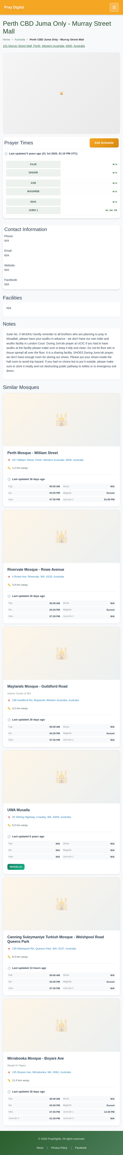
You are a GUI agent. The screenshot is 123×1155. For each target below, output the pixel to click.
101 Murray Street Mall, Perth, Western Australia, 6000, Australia (44, 46)
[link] (61, 450)
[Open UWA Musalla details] (61, 776)
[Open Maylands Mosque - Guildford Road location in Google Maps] (45, 700)
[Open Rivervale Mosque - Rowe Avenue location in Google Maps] (38, 577)
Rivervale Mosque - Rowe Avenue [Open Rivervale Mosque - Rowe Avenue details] (35, 569)
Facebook (80, 1147)
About (40, 1147)
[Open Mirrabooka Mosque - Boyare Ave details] (61, 1025)
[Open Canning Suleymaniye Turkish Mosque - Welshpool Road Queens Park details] (61, 903)
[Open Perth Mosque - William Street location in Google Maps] (48, 460)
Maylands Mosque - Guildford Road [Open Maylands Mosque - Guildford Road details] (37, 686)
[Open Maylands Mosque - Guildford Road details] (61, 653)
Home (6, 39)
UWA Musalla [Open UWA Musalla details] (18, 810)
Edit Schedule (104, 142)
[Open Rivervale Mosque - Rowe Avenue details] (61, 536)
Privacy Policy (59, 1147)
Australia (20, 39)
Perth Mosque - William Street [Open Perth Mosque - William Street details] (32, 453)
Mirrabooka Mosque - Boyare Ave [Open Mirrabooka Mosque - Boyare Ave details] (35, 1058)
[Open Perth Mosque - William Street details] (61, 419)
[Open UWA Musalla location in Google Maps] (41, 817)
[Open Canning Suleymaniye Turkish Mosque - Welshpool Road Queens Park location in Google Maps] (44, 949)
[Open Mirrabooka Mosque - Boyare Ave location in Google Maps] (41, 1072)
